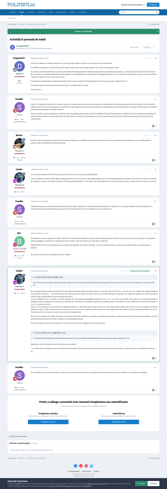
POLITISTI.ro (21, 4)
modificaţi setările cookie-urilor (96, 484)
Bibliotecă (42, 12)
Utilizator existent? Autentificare (133, 5)
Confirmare (82, 12)
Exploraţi (12, 12)
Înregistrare (153, 5)
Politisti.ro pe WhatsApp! (83, 31)
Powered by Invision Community (83, 476)
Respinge (153, 483)
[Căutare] (130, 12)
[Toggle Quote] (34, 277)
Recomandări (61, 12)
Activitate (31, 12)
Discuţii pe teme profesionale (41, 48)
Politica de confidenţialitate (82, 486)
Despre (72, 12)
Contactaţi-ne (86, 471)
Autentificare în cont (119, 422)
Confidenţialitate (74, 471)
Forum (22, 13)
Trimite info (12, 18)
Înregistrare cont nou (48, 422)
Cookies (96, 471)
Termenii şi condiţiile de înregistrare (59, 486)
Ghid (51, 12)
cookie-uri (18, 484)
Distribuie (134, 47)
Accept (141, 483)
